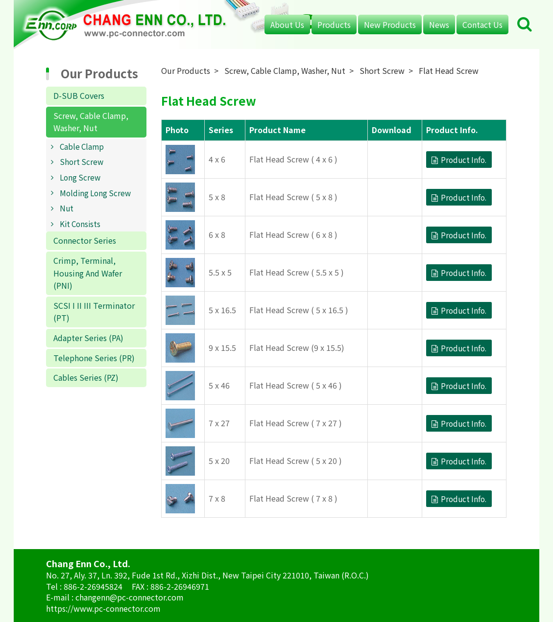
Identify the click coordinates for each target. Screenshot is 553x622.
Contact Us (482, 24)
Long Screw (80, 177)
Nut (66, 208)
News (439, 24)
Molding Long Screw (95, 192)
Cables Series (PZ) (86, 377)
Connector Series (84, 240)
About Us (287, 24)
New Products (390, 24)
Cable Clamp (82, 146)
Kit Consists (80, 223)
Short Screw (81, 161)
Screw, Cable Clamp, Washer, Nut (90, 122)
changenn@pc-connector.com (129, 597)
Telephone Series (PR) (94, 358)
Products (334, 24)
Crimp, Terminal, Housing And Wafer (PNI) (87, 272)
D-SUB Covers (78, 95)
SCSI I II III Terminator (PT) (94, 311)
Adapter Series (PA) (88, 338)
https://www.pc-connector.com (103, 608)
